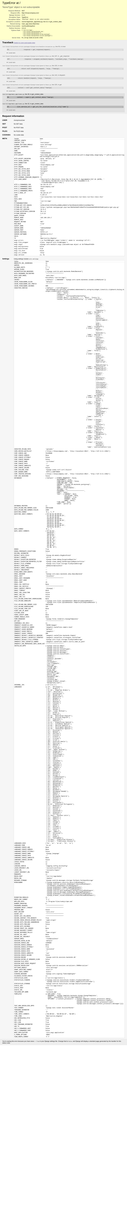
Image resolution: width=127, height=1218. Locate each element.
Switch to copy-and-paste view (24, 44)
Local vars (12, 54)
